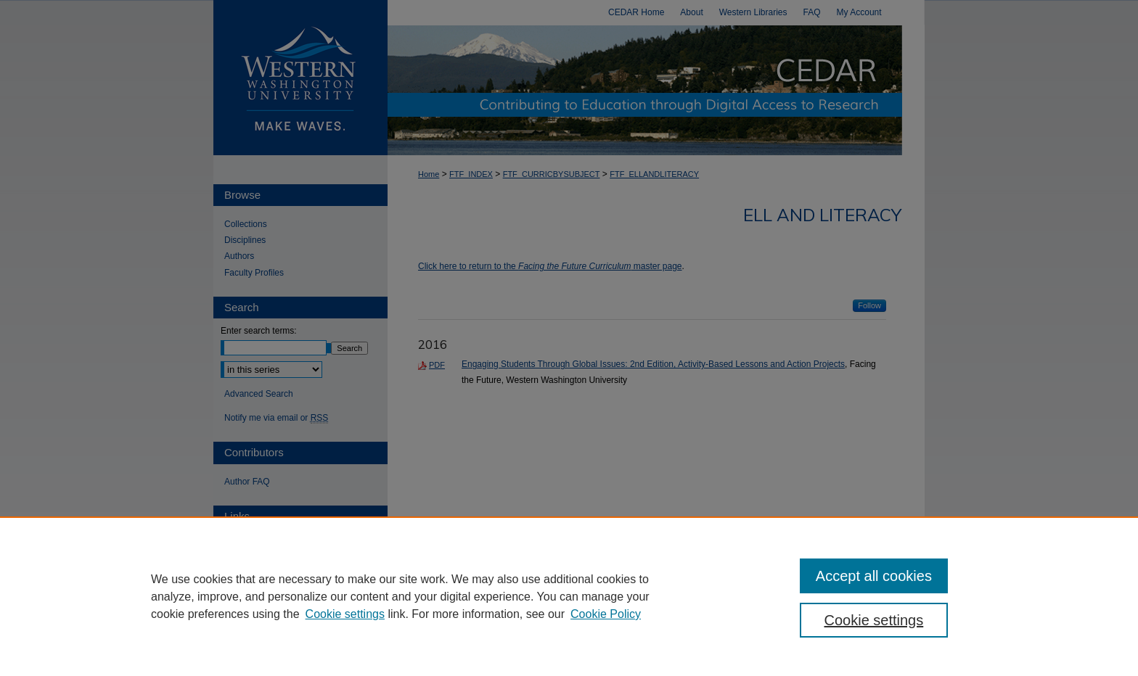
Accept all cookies (874, 576)
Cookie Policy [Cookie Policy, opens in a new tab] (605, 614)
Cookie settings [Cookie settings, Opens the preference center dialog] (874, 620)
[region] (569, 596)
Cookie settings (345, 614)
